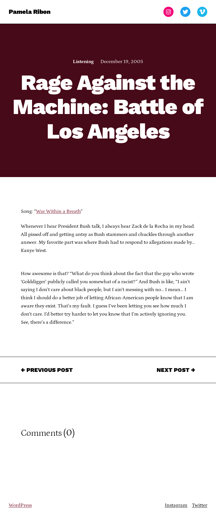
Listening (83, 61)
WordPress (20, 505)
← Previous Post (47, 370)
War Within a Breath (58, 211)
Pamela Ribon (30, 11)
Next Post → (176, 370)
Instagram (176, 505)
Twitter (199, 505)
